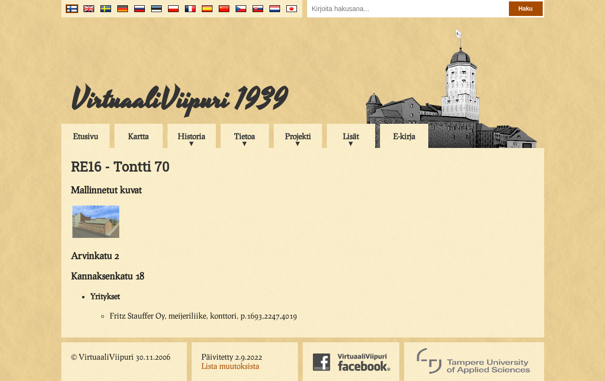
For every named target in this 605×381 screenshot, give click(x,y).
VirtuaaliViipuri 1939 (179, 100)
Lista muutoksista (230, 365)
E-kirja (404, 136)
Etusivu (85, 136)
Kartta (138, 136)
